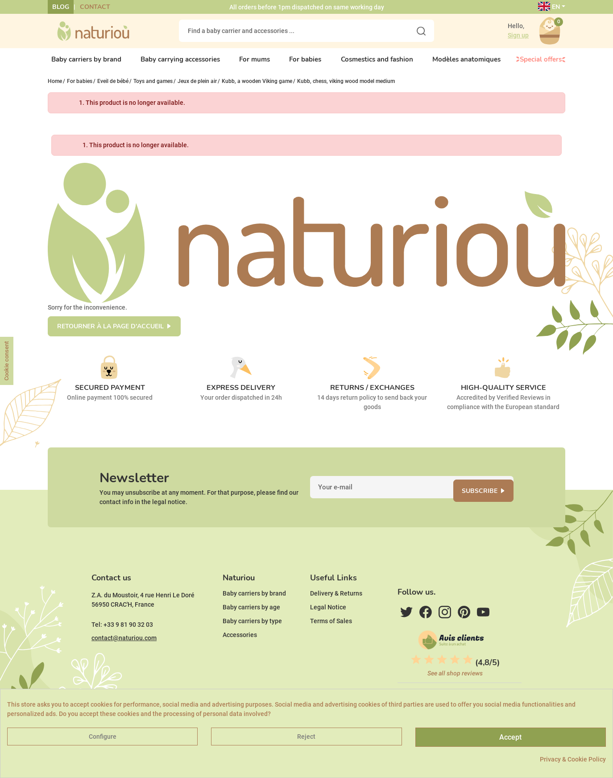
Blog (60, 7)
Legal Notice (328, 627)
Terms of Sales (331, 641)
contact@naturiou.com (124, 658)
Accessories (240, 654)
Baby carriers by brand (254, 613)
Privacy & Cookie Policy (573, 759)
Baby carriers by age (251, 627)
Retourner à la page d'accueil (110, 332)
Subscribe (487, 500)
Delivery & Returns (336, 613)
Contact (95, 7)
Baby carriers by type (252, 641)
